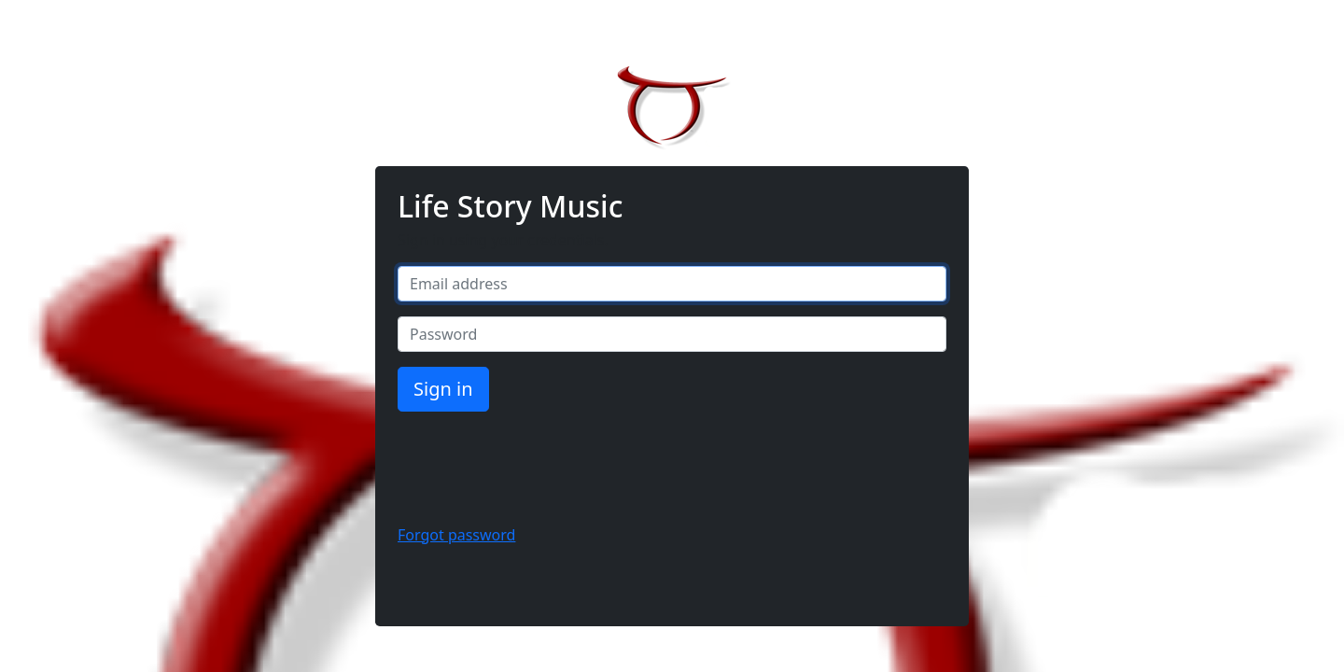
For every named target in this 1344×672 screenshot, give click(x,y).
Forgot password (456, 535)
